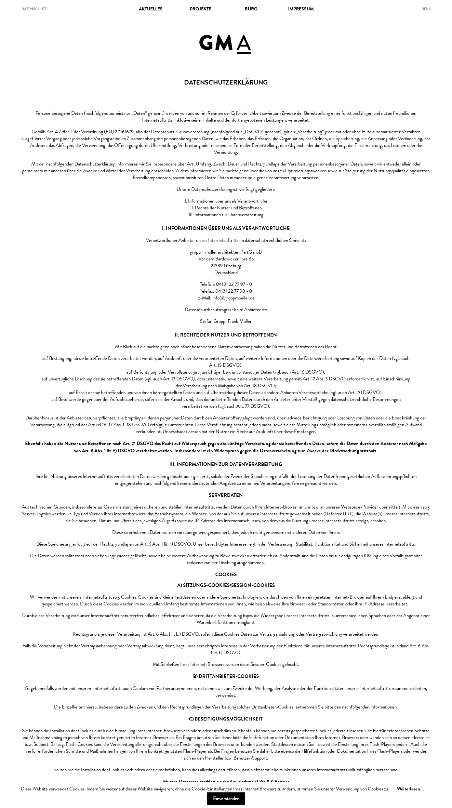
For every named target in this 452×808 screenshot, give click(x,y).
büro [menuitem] (251, 9)
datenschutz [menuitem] (34, 8)
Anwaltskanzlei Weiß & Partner (259, 781)
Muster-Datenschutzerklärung (192, 781)
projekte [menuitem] (200, 9)
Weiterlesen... (410, 788)
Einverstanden (226, 798)
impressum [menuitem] (301, 9)
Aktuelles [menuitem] (151, 9)
